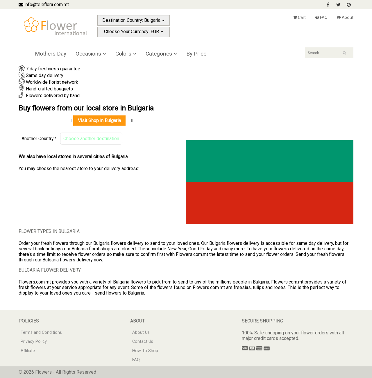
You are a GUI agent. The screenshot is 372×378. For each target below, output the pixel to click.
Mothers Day (50, 53)
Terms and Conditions (41, 332)
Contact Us (142, 341)
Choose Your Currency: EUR (133, 31)
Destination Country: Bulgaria (133, 20)
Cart (299, 17)
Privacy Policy (34, 341)
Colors (125, 53)
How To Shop (145, 350)
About (345, 17)
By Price (196, 53)
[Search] (329, 52)
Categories (161, 53)
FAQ (321, 17)
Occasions (91, 53)
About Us (141, 332)
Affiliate (28, 350)
